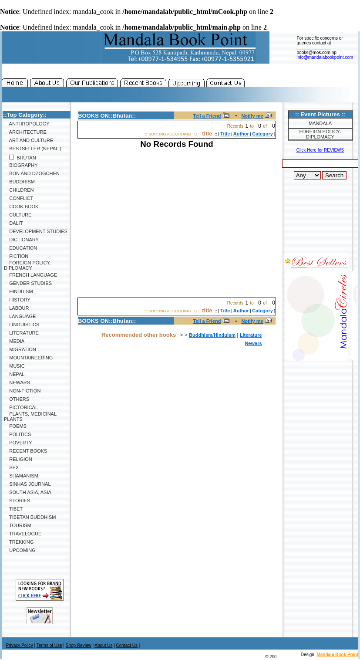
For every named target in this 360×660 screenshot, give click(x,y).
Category (262, 133)
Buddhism (19, 181)
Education (20, 247)
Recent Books (25, 451)
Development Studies (35, 231)
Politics (17, 434)
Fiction (16, 256)
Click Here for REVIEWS (320, 150)
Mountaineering (28, 357)
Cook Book (21, 206)
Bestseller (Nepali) (32, 148)
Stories (17, 500)
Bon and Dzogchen (32, 173)
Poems (15, 426)
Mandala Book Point (337, 654)
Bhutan (20, 157)
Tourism (17, 525)
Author (241, 133)
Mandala (320, 123)
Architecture (25, 132)
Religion (18, 459)
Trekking (19, 542)
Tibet (13, 508)
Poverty (18, 442)
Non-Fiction (22, 390)
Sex (11, 467)
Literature (21, 332)
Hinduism (18, 291)
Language (20, 316)
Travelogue (22, 533)
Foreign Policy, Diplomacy (27, 265)
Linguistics (21, 324)
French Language (30, 275)
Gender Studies (28, 283)
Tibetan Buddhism (30, 517)
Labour (16, 308)
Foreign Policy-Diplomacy (320, 134)
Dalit (13, 223)
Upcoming (20, 550)
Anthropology (27, 123)
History (17, 299)
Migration (20, 349)
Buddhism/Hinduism (212, 335)
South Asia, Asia (27, 492)
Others (16, 399)
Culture (17, 214)
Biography (21, 165)
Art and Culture (28, 140)
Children (19, 190)
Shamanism (21, 475)
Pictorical (21, 407)
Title (225, 133)
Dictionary (21, 239)
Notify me (252, 115)
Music (14, 366)
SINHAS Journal (27, 484)
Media (14, 341)
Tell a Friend (207, 115)
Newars (17, 382)
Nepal (14, 374)
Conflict (18, 198)
